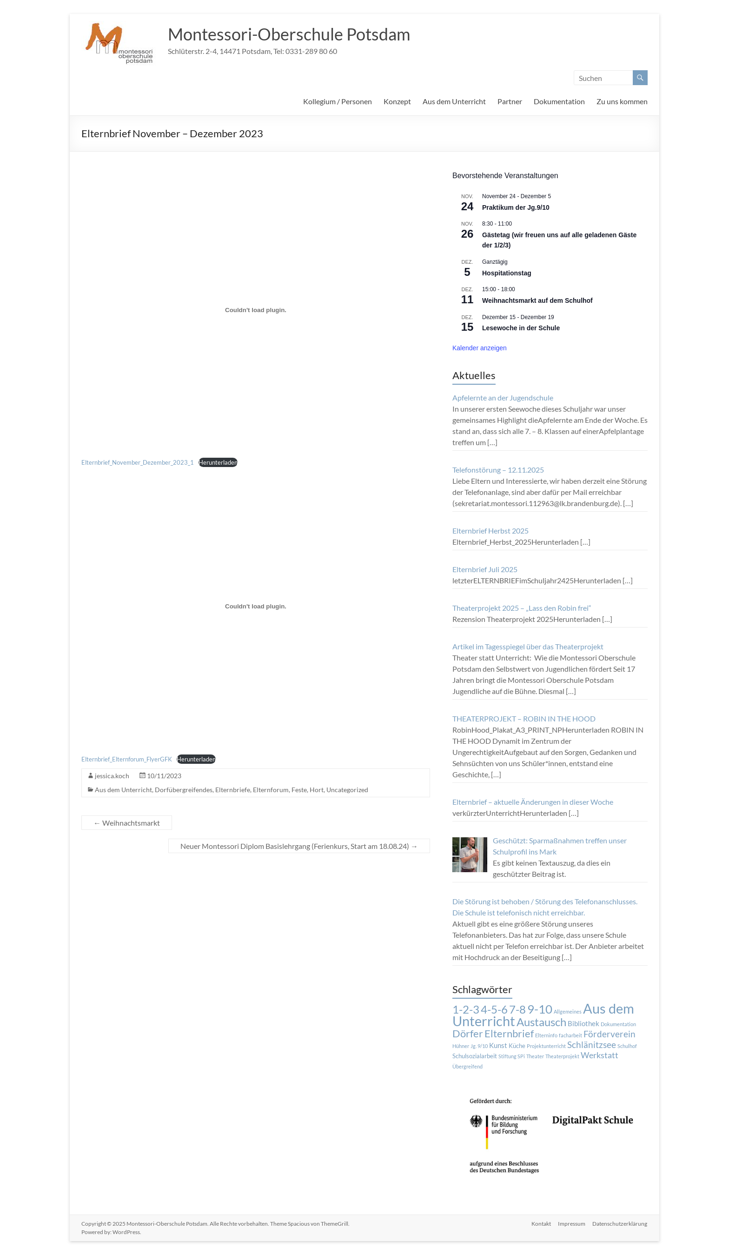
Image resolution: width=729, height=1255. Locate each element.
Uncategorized (347, 790)
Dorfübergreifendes (183, 790)
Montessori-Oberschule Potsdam (289, 34)
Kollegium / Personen (337, 101)
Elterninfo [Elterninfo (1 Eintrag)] (546, 1035)
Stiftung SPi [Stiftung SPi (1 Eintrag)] (511, 1056)
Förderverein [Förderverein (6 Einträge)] (609, 1034)
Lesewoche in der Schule (521, 328)
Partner (509, 101)
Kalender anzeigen (479, 348)
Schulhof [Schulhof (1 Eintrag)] (627, 1046)
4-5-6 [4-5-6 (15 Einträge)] (494, 1009)
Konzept (397, 101)
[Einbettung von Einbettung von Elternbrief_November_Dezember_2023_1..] (255, 309)
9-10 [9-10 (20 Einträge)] (539, 1009)
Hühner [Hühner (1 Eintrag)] (460, 1046)
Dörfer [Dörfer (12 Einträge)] (467, 1033)
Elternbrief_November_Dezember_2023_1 (137, 462)
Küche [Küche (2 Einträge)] (517, 1045)
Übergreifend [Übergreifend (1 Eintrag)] (467, 1066)
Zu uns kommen (622, 101)
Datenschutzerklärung (620, 1223)
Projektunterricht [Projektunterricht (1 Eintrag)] (546, 1046)
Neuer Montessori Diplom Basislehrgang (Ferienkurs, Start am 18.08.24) (299, 845)
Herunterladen (218, 462)
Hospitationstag (506, 273)
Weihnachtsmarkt (126, 822)
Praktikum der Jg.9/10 (516, 207)
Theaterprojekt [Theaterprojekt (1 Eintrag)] (562, 1056)
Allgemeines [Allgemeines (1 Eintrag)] (568, 1011)
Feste (299, 790)
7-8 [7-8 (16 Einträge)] (517, 1009)
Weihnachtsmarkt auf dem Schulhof (537, 300)
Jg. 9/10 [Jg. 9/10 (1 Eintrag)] (479, 1046)
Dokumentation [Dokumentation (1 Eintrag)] (618, 1024)
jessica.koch (112, 776)
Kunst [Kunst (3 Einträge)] (498, 1045)
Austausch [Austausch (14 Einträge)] (541, 1021)
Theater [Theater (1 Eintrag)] (535, 1056)
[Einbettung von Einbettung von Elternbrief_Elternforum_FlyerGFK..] (255, 606)
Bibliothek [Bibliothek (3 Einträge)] (583, 1023)
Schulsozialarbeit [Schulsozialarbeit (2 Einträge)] (474, 1056)
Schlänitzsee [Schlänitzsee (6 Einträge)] (591, 1045)
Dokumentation (559, 101)
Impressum (571, 1223)
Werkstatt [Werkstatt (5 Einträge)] (599, 1055)
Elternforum (271, 790)
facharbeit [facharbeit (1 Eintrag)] (570, 1035)
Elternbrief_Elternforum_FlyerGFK (126, 759)
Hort (317, 790)
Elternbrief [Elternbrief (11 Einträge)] (509, 1033)
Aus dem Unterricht (454, 101)
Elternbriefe (232, 790)
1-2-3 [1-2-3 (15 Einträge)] (465, 1009)
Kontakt (540, 1223)
